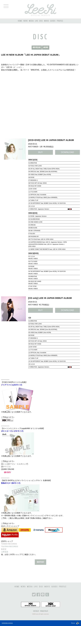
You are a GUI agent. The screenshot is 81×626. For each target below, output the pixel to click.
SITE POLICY (36, 611)
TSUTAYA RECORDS (9, 546)
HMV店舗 (7, 467)
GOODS (53, 21)
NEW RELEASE (37, 47)
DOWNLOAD (67, 152)
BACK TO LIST (40, 562)
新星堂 (3, 549)
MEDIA (31, 21)
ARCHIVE (45, 47)
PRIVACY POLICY (44, 611)
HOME (20, 21)
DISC (41, 21)
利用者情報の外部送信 (7, 623)
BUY (40, 152)
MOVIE (46, 21)
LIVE (36, 21)
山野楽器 (4, 552)
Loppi (5, 464)
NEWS (25, 21)
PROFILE (60, 21)
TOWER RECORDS (9, 544)
